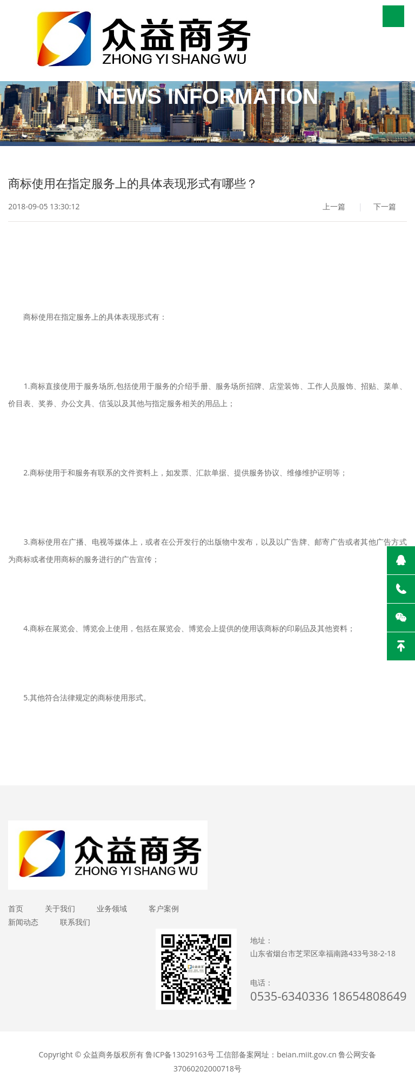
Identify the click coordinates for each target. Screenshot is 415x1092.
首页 (15, 908)
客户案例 (164, 908)
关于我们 (60, 908)
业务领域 (112, 908)
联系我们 (75, 922)
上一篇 (334, 206)
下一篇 (384, 206)
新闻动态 (23, 922)
